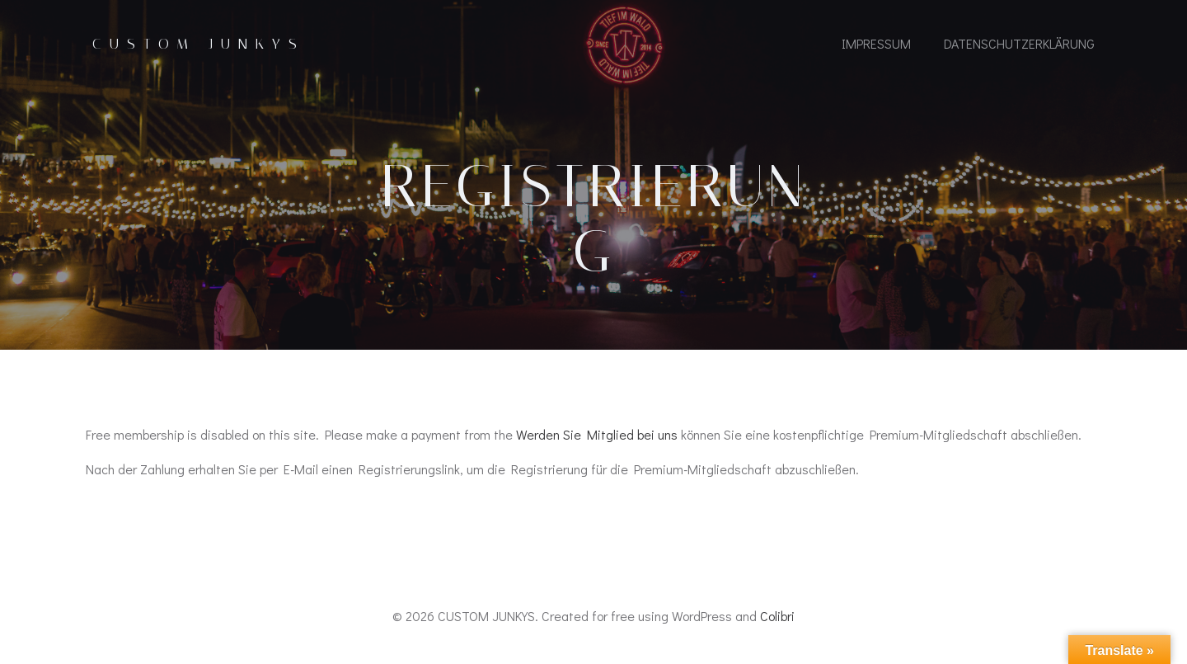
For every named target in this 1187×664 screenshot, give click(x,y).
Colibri (777, 615)
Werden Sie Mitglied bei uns (597, 434)
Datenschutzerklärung (1019, 43)
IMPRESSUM (876, 43)
